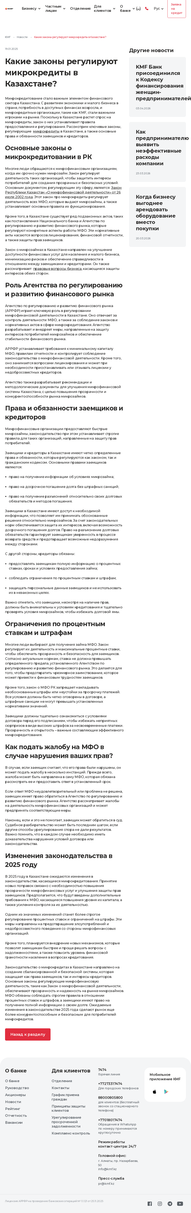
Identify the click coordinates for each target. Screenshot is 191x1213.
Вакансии (14, 1123)
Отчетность (16, 1116)
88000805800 (110, 1098)
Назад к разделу (27, 1034)
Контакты (60, 1088)
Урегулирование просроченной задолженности (66, 1122)
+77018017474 (110, 1120)
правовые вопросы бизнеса (57, 269)
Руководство (17, 1088)
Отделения (80, 9)
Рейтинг (12, 1109)
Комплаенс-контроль (71, 1133)
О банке (128, 8)
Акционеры (15, 1095)
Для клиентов (105, 8)
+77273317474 (110, 1084)
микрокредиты (46, 131)
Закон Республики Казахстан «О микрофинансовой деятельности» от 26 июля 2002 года (63, 192)
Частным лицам (56, 8)
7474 (102, 1070)
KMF (7, 37)
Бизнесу (32, 8)
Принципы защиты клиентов (68, 1108)
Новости (22, 37)
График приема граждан (65, 1097)
